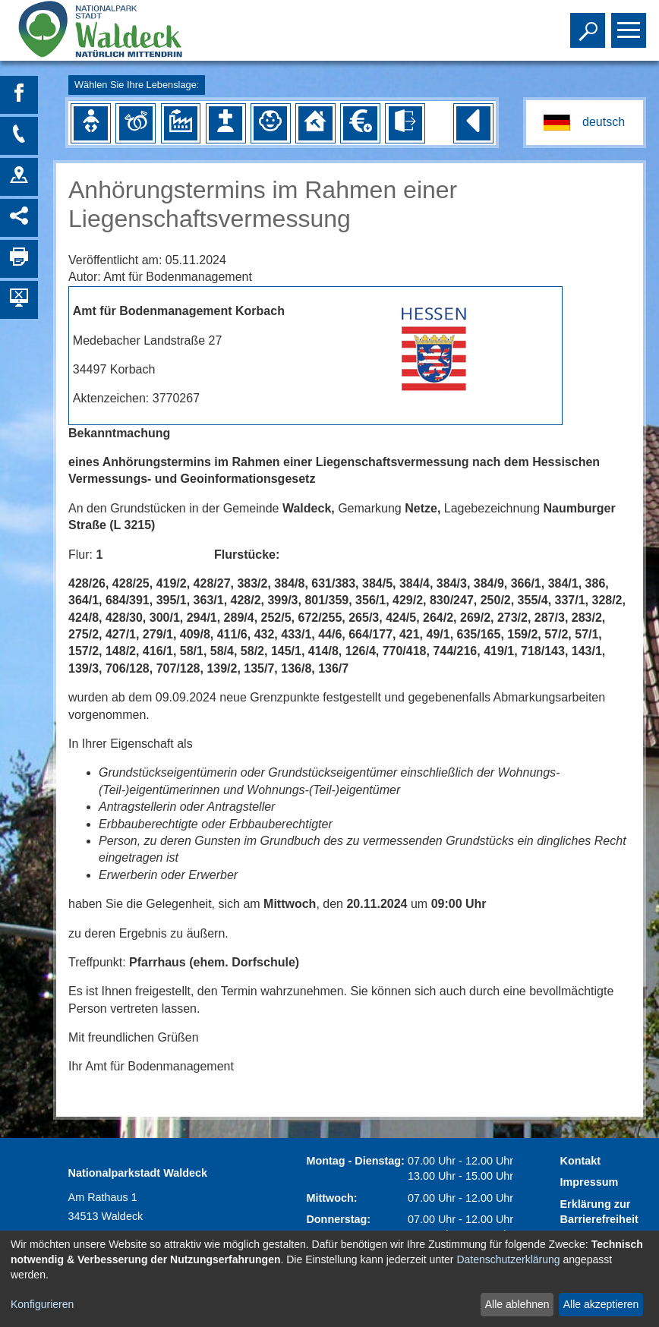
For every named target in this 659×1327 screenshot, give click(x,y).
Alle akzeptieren (601, 1304)
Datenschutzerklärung (508, 1259)
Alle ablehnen (517, 1304)
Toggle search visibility (589, 23)
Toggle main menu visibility (630, 23)
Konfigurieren (42, 1304)
